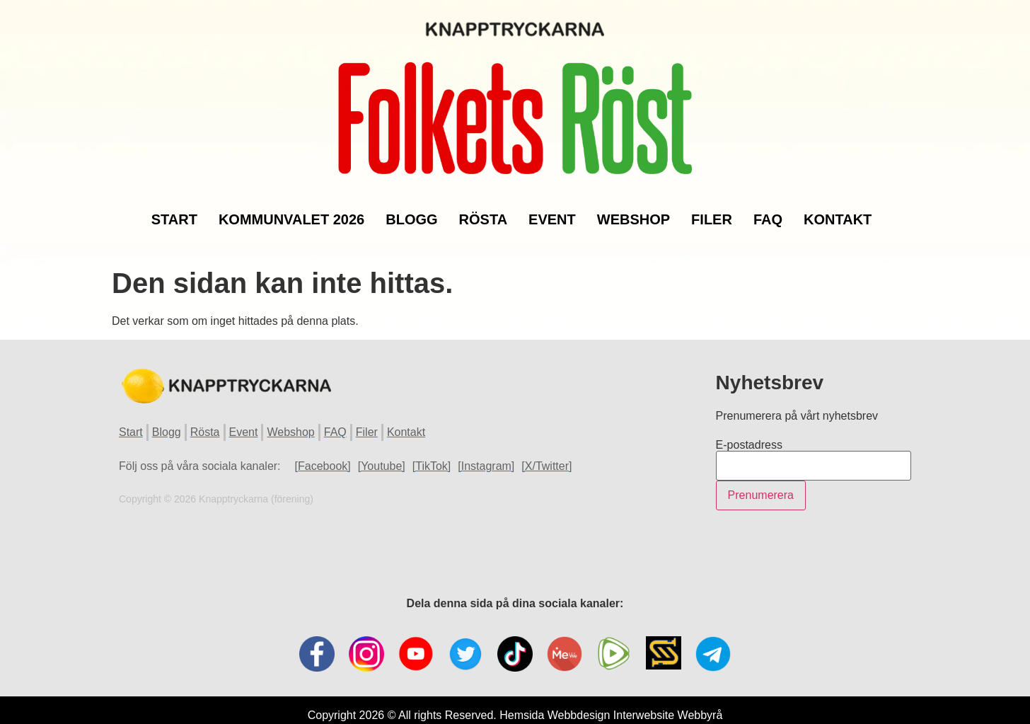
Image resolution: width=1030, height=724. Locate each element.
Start (174, 209)
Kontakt (838, 209)
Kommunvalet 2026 (291, 209)
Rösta (483, 209)
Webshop (633, 209)
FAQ (767, 209)
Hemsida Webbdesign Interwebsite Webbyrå (610, 694)
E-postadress (749, 424)
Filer (711, 209)
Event (552, 209)
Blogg (411, 209)
